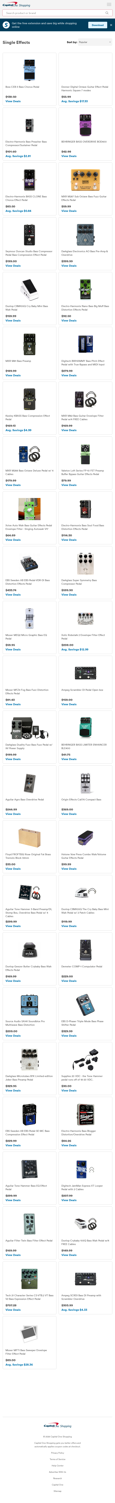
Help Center (58, 1465)
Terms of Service (57, 1459)
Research (57, 1478)
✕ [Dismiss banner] (111, 25)
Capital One (57, 1484)
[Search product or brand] (57, 13)
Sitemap (57, 1491)
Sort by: (72, 42)
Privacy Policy (57, 1452)
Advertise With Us (57, 1471)
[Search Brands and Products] (107, 13)
